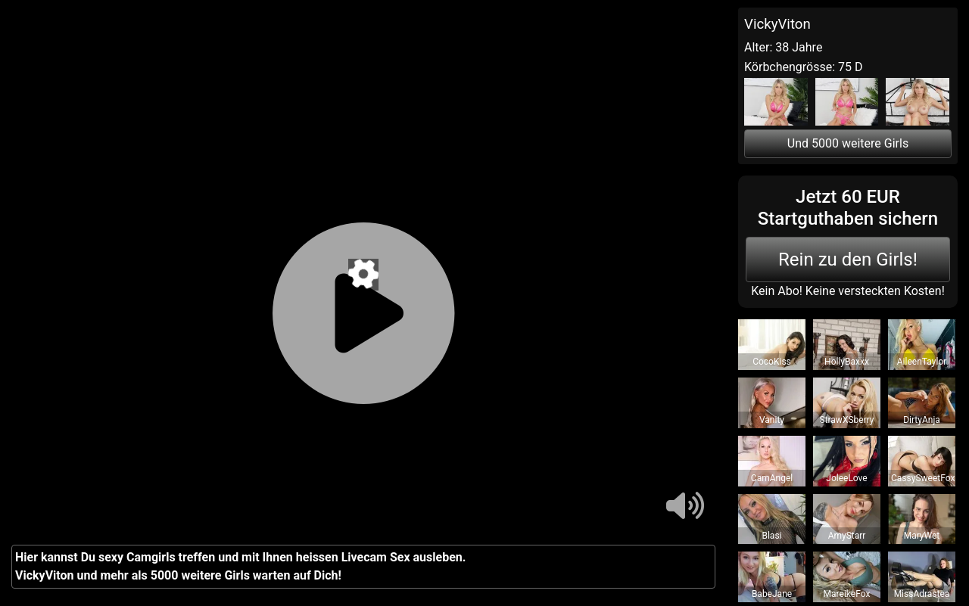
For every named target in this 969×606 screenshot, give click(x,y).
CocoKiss (771, 361)
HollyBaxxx (846, 361)
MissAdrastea (922, 594)
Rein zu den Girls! (848, 259)
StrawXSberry (846, 420)
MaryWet (922, 535)
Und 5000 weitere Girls (847, 143)
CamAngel (772, 478)
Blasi (771, 535)
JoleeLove (846, 478)
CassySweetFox (923, 478)
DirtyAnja (921, 420)
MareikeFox (847, 594)
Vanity (771, 420)
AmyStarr (847, 535)
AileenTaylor (921, 361)
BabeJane (772, 594)
